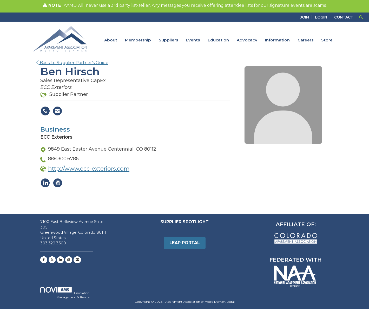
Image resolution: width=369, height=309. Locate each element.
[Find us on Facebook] (43, 259)
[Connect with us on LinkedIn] (60, 259)
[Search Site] (362, 17)
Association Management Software (64, 293)
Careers (305, 40)
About (110, 40)
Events (193, 40)
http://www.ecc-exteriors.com (88, 168)
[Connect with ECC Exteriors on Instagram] (58, 183)
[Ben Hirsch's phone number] (45, 111)
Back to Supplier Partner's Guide (72, 62)
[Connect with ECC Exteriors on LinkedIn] (45, 183)
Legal (231, 302)
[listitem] (307, 17)
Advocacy (247, 40)
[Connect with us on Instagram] (68, 259)
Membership (138, 40)
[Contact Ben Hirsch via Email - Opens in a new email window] (57, 111)
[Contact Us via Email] (77, 259)
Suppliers (168, 40)
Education (218, 40)
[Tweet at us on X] (52, 259)
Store (327, 40)
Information (277, 40)
